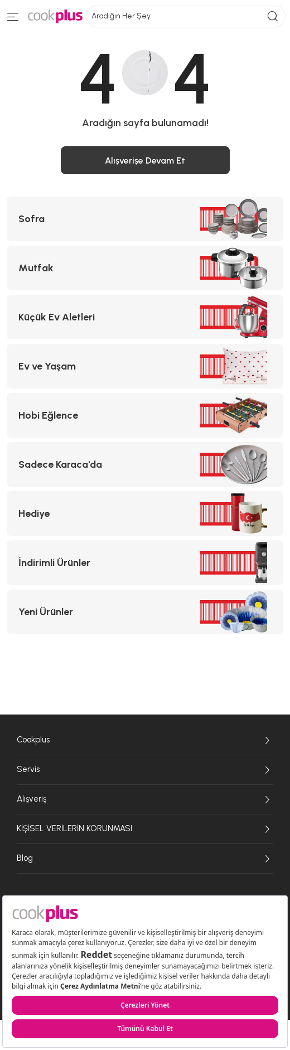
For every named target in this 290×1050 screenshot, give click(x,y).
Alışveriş (145, 799)
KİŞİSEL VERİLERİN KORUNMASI (145, 829)
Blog (145, 858)
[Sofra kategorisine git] (145, 218)
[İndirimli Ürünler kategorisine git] (145, 562)
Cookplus (145, 740)
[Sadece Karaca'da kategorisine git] (145, 464)
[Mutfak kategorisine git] (145, 268)
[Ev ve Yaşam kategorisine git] (145, 366)
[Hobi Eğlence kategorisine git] (145, 415)
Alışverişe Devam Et (145, 160)
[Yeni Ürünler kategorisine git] (145, 611)
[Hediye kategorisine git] (145, 513)
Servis (145, 770)
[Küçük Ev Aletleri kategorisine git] (145, 317)
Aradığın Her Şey (185, 16)
